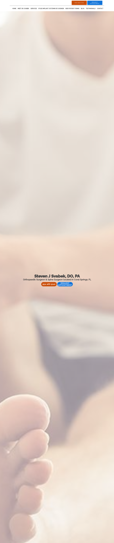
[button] (94, 3)
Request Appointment (65, 284)
